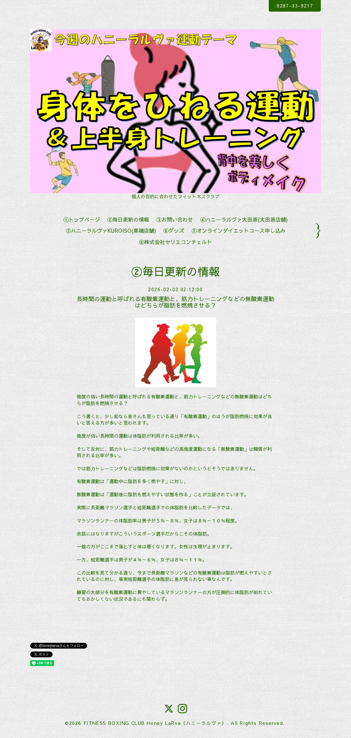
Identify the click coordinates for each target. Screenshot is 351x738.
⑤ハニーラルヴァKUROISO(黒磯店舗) (111, 230)
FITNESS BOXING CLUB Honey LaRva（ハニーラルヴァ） (155, 723)
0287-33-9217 (295, 5)
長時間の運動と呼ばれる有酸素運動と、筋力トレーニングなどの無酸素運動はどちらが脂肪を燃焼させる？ (175, 302)
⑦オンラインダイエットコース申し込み (238, 230)
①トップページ (81, 219)
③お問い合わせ (174, 219)
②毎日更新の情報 (128, 219)
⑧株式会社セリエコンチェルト (175, 242)
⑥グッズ (173, 230)
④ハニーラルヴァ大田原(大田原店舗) (244, 219)
